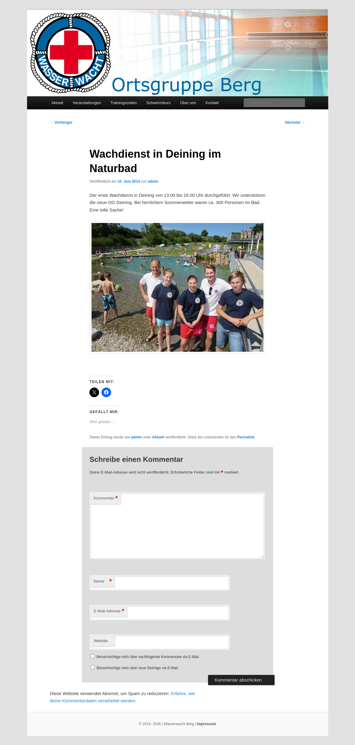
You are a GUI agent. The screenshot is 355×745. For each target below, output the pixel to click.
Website (101, 640)
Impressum (206, 724)
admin (153, 181)
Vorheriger (61, 122)
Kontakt (212, 102)
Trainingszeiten (124, 102)
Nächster (295, 122)
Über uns (188, 102)
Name (103, 581)
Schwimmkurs (158, 102)
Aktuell (57, 102)
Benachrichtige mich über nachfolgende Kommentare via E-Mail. (148, 657)
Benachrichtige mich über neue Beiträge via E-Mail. (138, 668)
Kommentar (106, 498)
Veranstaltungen (87, 102)
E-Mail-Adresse (109, 611)
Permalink (245, 437)
